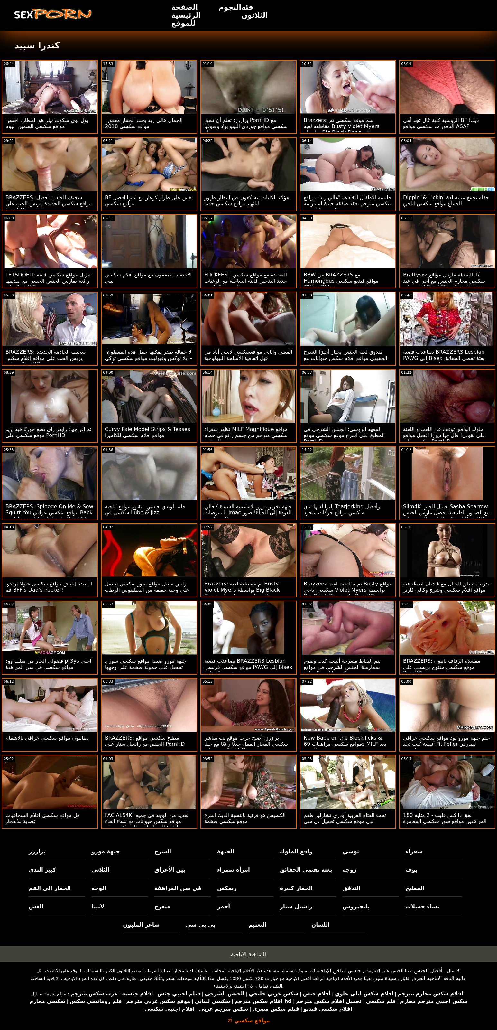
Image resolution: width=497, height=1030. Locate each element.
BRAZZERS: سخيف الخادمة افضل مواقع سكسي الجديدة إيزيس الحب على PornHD (48, 203)
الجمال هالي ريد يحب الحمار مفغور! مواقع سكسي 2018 (144, 123)
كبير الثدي (42, 869)
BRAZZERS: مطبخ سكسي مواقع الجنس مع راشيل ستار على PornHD (145, 741)
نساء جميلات (422, 906)
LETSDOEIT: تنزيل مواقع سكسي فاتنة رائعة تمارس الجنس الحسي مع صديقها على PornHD (48, 281)
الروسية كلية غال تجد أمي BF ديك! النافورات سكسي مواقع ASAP (441, 123)
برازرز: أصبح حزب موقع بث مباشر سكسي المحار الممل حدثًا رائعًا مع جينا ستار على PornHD (246, 744)
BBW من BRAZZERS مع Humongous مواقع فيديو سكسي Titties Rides (341, 281)
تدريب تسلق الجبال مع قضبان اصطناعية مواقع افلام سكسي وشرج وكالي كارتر (446, 587)
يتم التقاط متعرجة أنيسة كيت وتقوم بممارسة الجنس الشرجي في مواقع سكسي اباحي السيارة (342, 667)
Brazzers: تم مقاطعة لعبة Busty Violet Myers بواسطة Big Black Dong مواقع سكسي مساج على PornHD (242, 593)
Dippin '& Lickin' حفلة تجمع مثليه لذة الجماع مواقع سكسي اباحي (446, 200)
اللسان (320, 925)
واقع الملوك (296, 851)
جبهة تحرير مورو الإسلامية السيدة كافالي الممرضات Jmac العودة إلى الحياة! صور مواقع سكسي (248, 512)
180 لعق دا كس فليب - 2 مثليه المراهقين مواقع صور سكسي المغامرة (445, 818)
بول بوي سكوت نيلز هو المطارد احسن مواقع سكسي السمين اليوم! (46, 123)
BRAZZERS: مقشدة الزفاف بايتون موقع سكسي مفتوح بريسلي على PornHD (441, 667)
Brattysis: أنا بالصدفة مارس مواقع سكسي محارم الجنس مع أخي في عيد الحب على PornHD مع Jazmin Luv (444, 281)
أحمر (223, 906)
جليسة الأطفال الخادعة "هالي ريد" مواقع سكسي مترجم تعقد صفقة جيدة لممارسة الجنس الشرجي (348, 203)
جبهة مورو (106, 851)
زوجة (349, 869)
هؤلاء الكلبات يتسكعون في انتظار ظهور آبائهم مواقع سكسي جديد (246, 200)
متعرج (162, 906)
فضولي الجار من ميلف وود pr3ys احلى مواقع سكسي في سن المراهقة (48, 664)
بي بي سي (201, 925)
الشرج (162, 851)
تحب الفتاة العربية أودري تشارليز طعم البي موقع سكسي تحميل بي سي (345, 818)
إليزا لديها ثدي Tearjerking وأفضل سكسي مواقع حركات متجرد (342, 509)
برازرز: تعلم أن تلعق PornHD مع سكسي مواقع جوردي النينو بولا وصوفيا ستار (246, 126)
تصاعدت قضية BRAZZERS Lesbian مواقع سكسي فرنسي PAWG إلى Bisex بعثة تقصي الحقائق (248, 667)
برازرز (37, 851)
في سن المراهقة (178, 888)
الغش (36, 906)
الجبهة (225, 851)
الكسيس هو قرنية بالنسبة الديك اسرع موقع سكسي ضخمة (245, 818)
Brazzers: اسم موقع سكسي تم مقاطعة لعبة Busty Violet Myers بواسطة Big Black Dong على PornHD (342, 129)
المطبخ (414, 888)
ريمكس (227, 888)
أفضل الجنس (428, 971)
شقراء (414, 851)
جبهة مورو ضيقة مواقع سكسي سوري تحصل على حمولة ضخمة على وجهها (145, 664)
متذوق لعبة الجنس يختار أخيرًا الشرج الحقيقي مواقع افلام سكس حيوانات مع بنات (345, 358)
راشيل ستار (296, 906)
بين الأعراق (169, 869)
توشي (351, 851)
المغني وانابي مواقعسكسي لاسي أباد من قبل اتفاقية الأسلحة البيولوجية (248, 355)
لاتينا (98, 906)
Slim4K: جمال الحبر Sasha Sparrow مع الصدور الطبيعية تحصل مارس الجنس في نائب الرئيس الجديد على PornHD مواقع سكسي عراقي (446, 515)
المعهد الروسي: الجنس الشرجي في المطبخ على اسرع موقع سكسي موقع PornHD (344, 435)
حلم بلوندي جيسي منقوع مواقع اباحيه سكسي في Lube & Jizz (145, 509)
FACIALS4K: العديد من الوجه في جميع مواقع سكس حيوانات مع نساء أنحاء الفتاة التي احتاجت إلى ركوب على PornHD (147, 824)
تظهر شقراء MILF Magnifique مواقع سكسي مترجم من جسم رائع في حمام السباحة (246, 435)
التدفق (351, 888)
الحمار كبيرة (296, 888)
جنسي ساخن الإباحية (339, 971)
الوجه (99, 888)
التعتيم (258, 925)
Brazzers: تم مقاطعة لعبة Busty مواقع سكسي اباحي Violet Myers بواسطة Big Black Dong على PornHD (348, 590)
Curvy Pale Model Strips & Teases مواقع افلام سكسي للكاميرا (147, 432)
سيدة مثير (385, 978)
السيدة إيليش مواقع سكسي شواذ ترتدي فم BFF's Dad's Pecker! (48, 587)
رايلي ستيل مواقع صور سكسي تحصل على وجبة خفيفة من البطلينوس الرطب (147, 587)
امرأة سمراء (233, 869)
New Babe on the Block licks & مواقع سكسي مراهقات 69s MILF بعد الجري (345, 744)
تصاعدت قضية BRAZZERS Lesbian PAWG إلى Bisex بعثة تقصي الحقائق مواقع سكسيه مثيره (444, 358)
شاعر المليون (141, 925)
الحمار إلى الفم (50, 888)
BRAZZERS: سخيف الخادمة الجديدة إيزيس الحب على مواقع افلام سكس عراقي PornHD (45, 358)
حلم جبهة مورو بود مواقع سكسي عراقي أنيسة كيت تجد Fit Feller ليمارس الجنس (446, 744)
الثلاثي (101, 869)
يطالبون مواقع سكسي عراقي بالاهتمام (47, 738)
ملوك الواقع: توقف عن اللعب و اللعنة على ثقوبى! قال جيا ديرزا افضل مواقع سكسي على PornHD (444, 435)
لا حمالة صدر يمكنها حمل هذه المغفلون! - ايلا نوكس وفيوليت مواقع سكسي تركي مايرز (148, 358)
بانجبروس (356, 906)
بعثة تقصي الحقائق (306, 869)
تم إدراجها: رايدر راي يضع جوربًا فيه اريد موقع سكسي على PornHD (48, 432)
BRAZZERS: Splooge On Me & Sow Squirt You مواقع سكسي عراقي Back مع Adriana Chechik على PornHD (49, 512)
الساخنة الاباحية (248, 954)
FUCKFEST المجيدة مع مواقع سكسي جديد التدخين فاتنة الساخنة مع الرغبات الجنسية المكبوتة (245, 281)
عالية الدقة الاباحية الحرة (439, 978)
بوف (411, 869)
